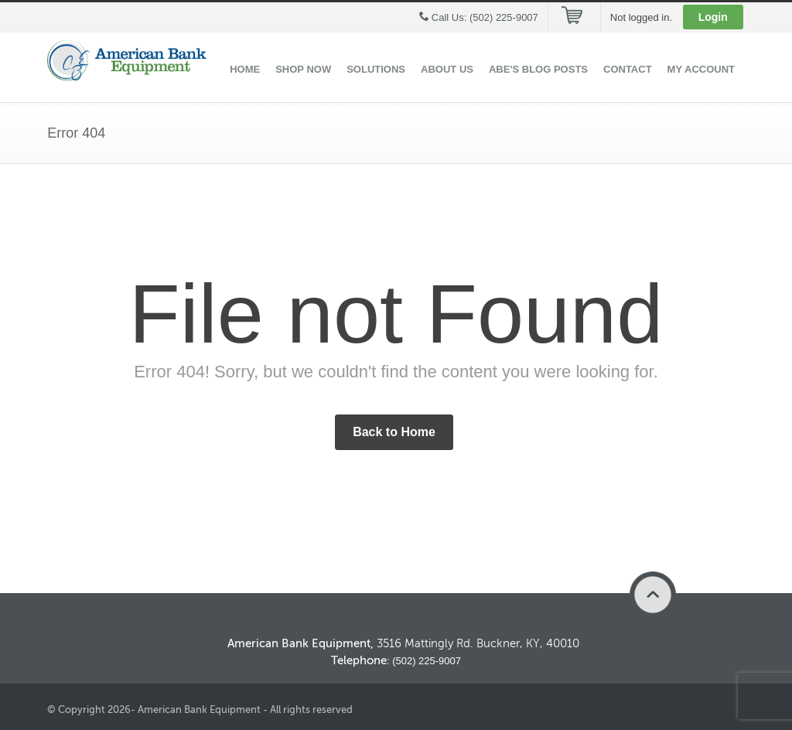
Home (245, 69)
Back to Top (653, 594)
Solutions (375, 69)
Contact (627, 69)
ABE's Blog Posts (538, 69)
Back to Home (394, 431)
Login (713, 17)
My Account (701, 69)
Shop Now (303, 69)
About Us (447, 69)
